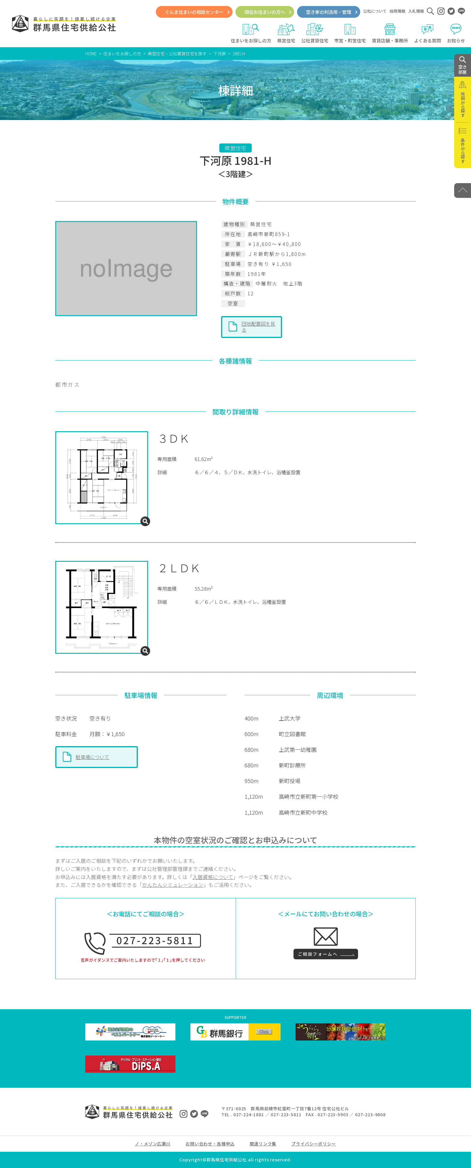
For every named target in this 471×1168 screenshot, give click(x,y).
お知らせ (456, 33)
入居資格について (213, 877)
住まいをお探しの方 (251, 33)
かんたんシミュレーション (172, 884)
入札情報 (416, 11)
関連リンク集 (263, 1144)
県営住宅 (286, 33)
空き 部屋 (462, 65)
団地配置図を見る (258, 326)
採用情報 (397, 11)
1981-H (238, 54)
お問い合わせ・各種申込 (210, 1144)
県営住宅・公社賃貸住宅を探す (177, 54)
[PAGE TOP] (462, 190)
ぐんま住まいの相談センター (194, 12)
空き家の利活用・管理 (328, 12)
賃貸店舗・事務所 (390, 33)
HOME (91, 54)
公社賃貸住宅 (314, 33)
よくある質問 (427, 33)
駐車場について (92, 757)
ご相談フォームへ (318, 954)
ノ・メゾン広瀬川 (153, 1144)
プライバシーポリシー (313, 1144)
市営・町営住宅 (350, 33)
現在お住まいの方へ (265, 12)
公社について (375, 11)
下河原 (219, 54)
